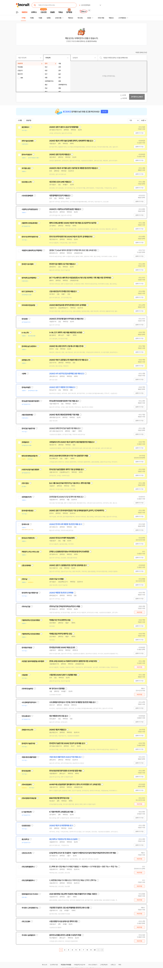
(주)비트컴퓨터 (27, 784)
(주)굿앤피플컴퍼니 (28, 867)
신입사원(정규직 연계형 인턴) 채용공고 (63, 291)
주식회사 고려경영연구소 (30, 908)
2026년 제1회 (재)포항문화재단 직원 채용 (64, 414)
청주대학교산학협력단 (29, 278)
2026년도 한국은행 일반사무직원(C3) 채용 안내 (66, 319)
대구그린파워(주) (27, 291)
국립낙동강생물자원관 (29, 757)
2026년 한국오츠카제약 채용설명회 (62, 538)
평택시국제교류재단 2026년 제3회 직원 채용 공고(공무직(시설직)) (72, 223)
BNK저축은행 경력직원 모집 (59, 798)
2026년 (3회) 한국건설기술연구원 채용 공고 (64, 428)
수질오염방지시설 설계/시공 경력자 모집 (63, 921)
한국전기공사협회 (27, 264)
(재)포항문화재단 (27, 415)
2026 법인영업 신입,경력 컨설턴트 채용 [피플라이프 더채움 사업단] (73, 894)
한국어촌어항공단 (27, 511)
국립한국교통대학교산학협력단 (32, 250)
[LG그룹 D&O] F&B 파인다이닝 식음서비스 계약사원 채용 (69, 483)
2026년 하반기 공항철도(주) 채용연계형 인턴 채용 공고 (68, 360)
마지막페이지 (102, 950)
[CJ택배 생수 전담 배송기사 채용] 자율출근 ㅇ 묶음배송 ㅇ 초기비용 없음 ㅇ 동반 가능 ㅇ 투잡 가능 (83, 866)
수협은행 (25, 675)
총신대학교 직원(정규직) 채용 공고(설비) (63, 839)
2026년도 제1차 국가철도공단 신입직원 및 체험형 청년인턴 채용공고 (73, 168)
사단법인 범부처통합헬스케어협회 (33, 661)
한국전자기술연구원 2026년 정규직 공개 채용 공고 (67, 743)
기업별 (40, 18)
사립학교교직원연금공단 (30, 209)
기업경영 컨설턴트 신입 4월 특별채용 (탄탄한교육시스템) (69, 907)
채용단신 (111, 18)
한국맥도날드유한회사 (29, 346)
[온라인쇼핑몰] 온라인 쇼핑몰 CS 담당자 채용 (65, 935)
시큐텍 (24, 374)
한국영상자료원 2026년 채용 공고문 (62, 647)
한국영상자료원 (27, 647)
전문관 (89, 18)
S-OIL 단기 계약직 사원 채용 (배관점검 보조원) (65, 332)
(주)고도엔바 (26, 921)
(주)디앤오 (25, 483)
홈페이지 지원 (139, 133)
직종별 (32, 18)
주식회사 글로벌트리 (28, 935)
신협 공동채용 (26, 565)
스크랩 (20, 120)
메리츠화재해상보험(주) (30, 456)
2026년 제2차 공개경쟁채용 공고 (61, 825)
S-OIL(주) (25, 332)
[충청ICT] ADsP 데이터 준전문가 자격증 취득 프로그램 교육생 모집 (72, 250)
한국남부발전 (26, 387)
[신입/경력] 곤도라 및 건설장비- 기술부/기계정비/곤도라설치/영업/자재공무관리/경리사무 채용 (82, 853)
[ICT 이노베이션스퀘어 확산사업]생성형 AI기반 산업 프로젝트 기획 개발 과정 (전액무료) (80, 277)
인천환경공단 (26, 826)
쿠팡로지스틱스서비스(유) (30, 552)
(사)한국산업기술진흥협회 (30, 469)
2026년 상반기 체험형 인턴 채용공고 (62, 387)
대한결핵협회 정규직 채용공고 (59, 195)
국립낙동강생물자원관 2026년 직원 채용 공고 (65, 757)
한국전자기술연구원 (28, 743)
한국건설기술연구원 (28, 428)
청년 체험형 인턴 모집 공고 (58, 716)
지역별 (23, 18)
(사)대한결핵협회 (27, 196)
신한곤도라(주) (27, 853)
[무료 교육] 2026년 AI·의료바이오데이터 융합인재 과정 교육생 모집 (73, 661)
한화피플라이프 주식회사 (30, 894)
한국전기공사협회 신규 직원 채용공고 (62, 264)
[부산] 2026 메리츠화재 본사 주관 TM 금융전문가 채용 (68, 456)
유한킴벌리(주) (27, 497)
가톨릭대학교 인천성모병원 (31, 620)
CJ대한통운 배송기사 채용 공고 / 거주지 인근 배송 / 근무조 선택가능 (72, 880)
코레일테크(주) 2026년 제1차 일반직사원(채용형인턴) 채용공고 (71, 442)
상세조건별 (58, 18)
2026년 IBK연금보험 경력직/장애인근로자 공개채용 (67, 305)
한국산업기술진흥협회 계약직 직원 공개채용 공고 (66, 469)
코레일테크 (25, 442)
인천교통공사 (26, 716)
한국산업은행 (26, 771)
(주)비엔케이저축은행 (29, 798)
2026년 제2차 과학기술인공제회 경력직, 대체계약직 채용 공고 (71, 141)
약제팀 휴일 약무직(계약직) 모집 (60, 634)
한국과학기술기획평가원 (30, 593)
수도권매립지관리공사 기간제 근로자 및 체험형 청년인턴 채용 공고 (72, 702)
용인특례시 (25, 127)
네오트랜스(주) (27, 182)
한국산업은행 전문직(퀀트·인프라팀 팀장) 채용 (65, 771)
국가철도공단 (26, 168)
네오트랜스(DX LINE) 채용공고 (60, 182)
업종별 (48, 18)
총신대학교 (25, 839)
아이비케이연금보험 (28, 305)
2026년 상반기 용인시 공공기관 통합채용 (63, 127)
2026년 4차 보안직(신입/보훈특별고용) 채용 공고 (66, 373)
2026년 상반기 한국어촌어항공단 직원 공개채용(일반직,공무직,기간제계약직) (76, 510)
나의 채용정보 (122, 18)
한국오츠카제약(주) (28, 538)
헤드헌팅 (80, 18)
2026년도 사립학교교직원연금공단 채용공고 (65, 209)
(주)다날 (24, 579)
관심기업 (28, 120)
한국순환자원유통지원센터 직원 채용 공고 (63, 401)
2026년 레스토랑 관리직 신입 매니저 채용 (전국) (66, 346)
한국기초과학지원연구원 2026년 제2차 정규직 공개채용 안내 (70, 236)
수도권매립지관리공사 (29, 702)
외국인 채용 (101, 18)
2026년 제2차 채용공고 (57, 729)
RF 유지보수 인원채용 (57, 688)
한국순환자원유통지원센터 (30, 401)
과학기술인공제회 (27, 141)
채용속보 (70, 18)
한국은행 (25, 319)
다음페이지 (98, 950)
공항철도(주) (26, 360)
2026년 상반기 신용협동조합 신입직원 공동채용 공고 (67, 565)
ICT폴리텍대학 (27, 812)
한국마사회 (25, 524)
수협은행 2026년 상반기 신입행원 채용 (63, 675)
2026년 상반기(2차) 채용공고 (59, 154)
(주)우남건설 (26, 606)
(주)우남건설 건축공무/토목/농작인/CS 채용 (64, 606)
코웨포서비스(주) (27, 730)
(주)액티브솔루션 (27, 689)
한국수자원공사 (27, 154)
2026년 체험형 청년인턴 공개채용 (61, 592)
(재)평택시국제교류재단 (30, 223)
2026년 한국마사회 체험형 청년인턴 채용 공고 (65, 524)
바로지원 (139, 612)
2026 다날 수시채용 (56, 579)
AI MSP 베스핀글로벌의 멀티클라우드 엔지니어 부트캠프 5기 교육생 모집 (75, 784)
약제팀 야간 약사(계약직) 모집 (59, 620)
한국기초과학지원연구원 (30, 237)
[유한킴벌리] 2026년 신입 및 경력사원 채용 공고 (66, 497)
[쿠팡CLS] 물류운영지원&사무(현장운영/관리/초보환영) (69, 551)
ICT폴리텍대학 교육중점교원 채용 (61, 812)
